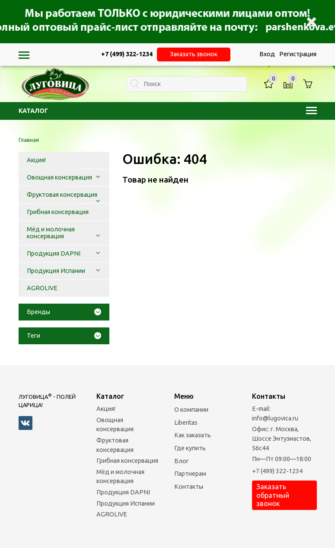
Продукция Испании (125, 503)
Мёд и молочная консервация (120, 476)
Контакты (188, 486)
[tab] (64, 312)
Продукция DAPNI (123, 492)
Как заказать (192, 435)
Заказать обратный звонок (272, 495)
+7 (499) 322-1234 (277, 471)
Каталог (168, 110)
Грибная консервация (127, 460)
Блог (181, 461)
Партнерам (190, 473)
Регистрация (297, 54)
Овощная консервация (115, 425)
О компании (191, 409)
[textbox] (186, 84)
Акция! (105, 408)
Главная (29, 140)
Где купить (190, 448)
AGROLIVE (111, 514)
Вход (267, 54)
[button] (97, 177)
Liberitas (186, 422)
